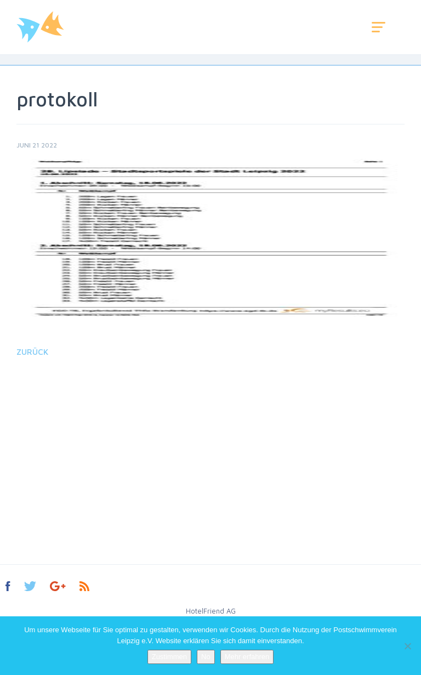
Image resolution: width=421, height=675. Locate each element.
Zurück (32, 351)
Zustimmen (169, 657)
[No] (407, 645)
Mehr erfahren (247, 657)
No (205, 657)
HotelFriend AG (211, 610)
